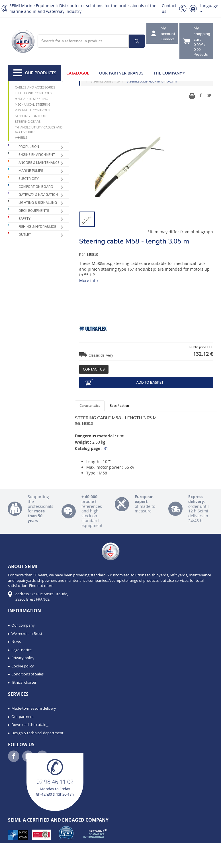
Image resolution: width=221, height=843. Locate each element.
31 (106, 448)
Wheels (21, 138)
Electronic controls (33, 93)
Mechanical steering (32, 104)
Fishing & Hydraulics (37, 227)
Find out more (41, 585)
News (16, 641)
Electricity (29, 179)
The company (169, 73)
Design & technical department (37, 732)
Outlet (25, 235)
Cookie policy (22, 666)
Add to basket (124, 383)
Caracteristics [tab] (89, 406)
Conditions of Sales (27, 674)
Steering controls (31, 116)
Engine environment (37, 155)
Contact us (94, 369)
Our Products (34, 73)
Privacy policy (22, 657)
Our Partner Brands (121, 73)
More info (88, 280)
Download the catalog (29, 724)
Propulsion (29, 147)
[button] (17, 836)
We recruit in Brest (26, 633)
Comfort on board (36, 187)
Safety (24, 219)
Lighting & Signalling (38, 203)
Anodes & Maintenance (39, 163)
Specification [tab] (119, 406)
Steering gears (27, 122)
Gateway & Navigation (38, 195)
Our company (23, 625)
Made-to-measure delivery (33, 708)
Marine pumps (31, 171)
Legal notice (21, 649)
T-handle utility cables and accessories (38, 129)
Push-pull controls (32, 110)
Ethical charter (23, 682)
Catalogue (77, 73)
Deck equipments (34, 211)
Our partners (22, 716)
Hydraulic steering (31, 99)
